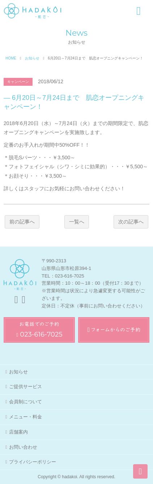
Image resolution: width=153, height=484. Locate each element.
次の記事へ (131, 222)
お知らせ (32, 58)
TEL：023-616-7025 (63, 276)
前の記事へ (22, 222)
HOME (10, 58)
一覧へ (76, 222)
